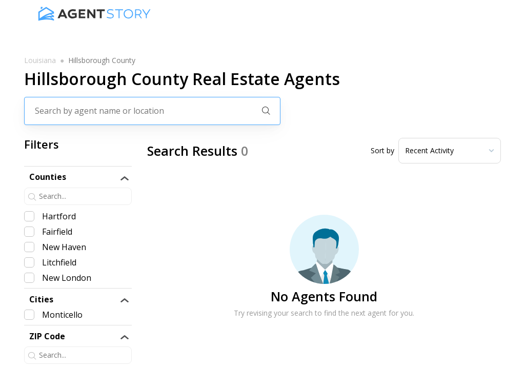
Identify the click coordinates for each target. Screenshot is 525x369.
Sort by (382, 151)
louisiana (40, 60)
